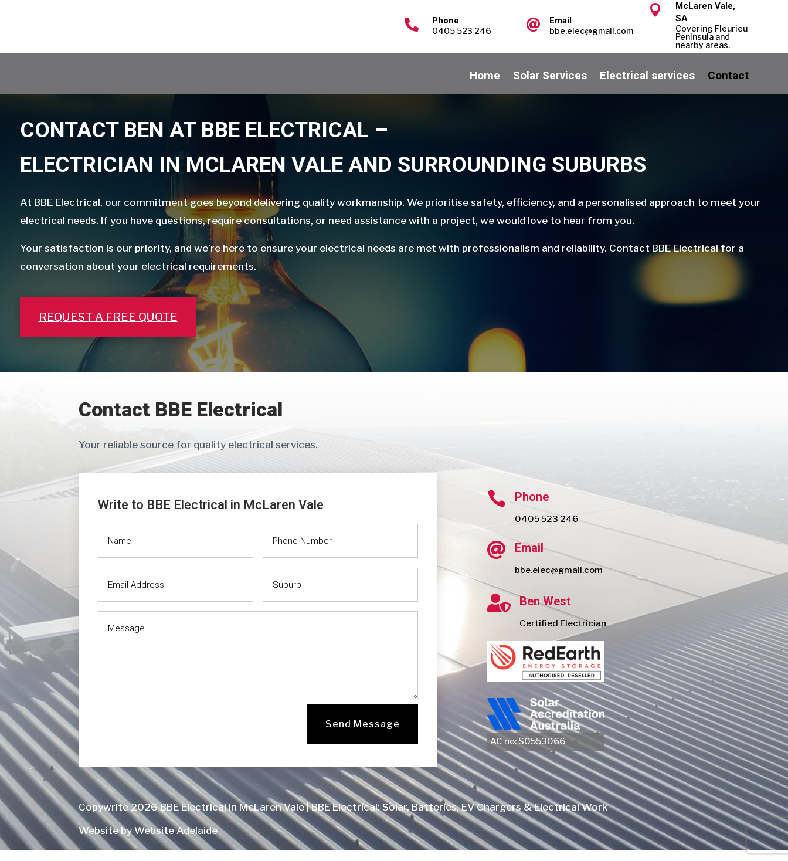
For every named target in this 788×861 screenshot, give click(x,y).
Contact (728, 88)
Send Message (362, 735)
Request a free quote (108, 328)
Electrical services (647, 88)
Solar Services (550, 88)
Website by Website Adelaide (148, 842)
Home (485, 88)
